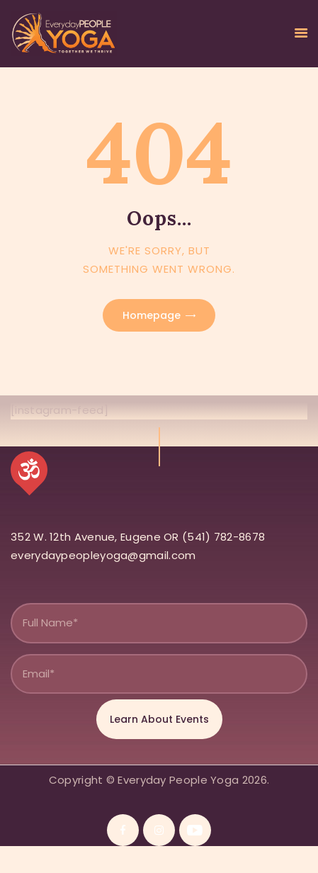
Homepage (152, 315)
